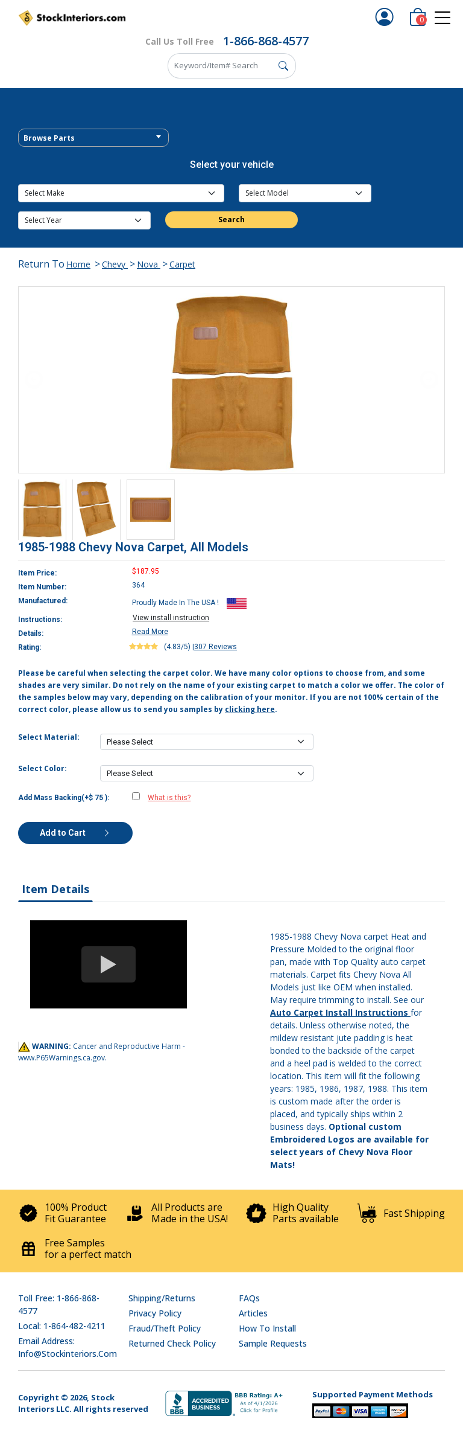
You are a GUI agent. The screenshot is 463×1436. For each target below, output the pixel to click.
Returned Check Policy (172, 1343)
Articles (253, 1313)
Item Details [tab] (55, 889)
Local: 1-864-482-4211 (62, 1326)
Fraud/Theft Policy (164, 1328)
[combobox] (93, 138)
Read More (150, 631)
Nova (148, 264)
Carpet (182, 264)
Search (231, 219)
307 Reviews (215, 647)
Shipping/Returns (161, 1298)
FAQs (249, 1298)
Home (78, 264)
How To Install (267, 1328)
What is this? (169, 797)
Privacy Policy (154, 1313)
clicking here (250, 709)
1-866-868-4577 (266, 41)
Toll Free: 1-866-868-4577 (58, 1304)
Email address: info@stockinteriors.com (67, 1347)
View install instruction (171, 618)
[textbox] (93, 138)
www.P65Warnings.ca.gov (61, 1058)
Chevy (115, 264)
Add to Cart (75, 833)
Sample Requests (273, 1343)
